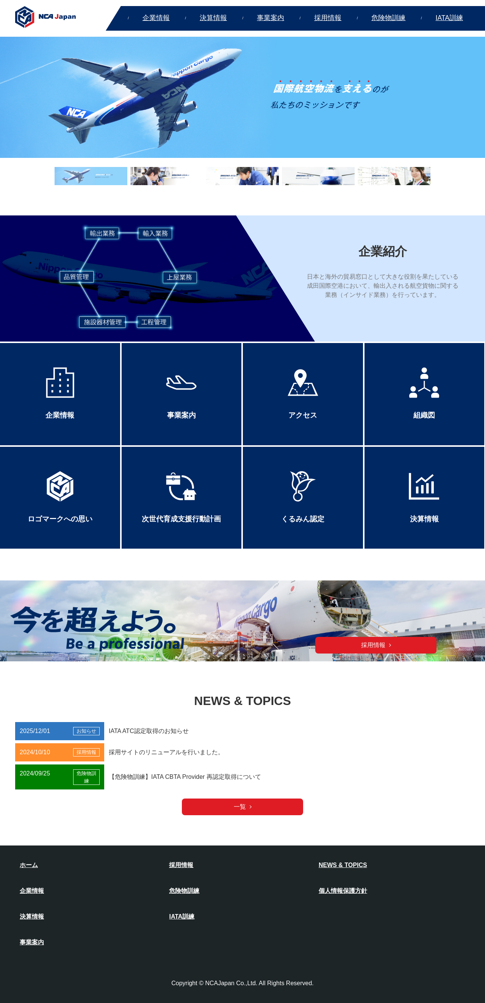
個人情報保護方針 (343, 891)
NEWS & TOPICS (343, 865)
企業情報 (156, 18)
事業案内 (270, 18)
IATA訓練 (449, 18)
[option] (242, 97)
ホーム (29, 865)
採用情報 (327, 18)
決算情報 (213, 18)
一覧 (240, 806)
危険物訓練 (388, 18)
